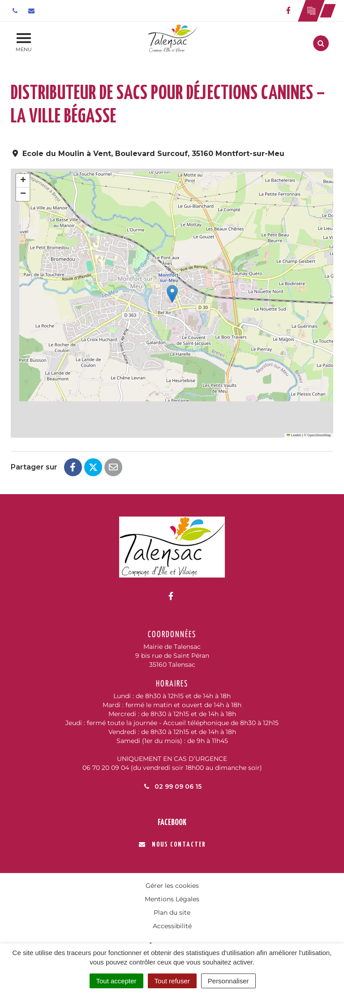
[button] (172, 294)
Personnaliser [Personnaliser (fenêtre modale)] (228, 981)
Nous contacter (172, 844)
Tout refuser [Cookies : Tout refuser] (172, 981)
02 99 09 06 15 (172, 786)
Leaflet (294, 435)
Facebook (172, 822)
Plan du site (172, 912)
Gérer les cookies (172, 886)
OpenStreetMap (319, 435)
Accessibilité (172, 926)
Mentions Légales (172, 899)
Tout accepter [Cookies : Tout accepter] (116, 981)
